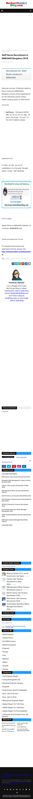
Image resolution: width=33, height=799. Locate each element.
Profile (29, 775)
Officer (5, 662)
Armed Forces (8, 638)
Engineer (6, 648)
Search (13, 775)
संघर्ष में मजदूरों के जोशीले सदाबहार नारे (22, 724)
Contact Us (18, 775)
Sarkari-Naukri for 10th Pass (13, 708)
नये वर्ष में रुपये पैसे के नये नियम (8, 723)
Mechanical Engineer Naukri (13, 701)
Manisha (5, 62)
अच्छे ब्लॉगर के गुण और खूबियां (8, 729)
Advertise (24, 775)
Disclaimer (14, 774)
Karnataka (23, 258)
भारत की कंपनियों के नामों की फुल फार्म (8, 726)
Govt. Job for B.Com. (11, 694)
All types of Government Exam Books (15, 626)
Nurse (8, 259)
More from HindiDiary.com (8, 731)
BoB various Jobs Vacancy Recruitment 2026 (16, 477)
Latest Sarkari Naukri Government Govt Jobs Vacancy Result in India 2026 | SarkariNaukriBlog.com (16, 796)
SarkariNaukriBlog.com (19, 293)
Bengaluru (7, 258)
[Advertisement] (16, 30)
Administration (8, 634)
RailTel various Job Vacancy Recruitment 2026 (16, 496)
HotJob (13, 258)
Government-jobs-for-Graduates (15, 690)
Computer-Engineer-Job (11, 680)
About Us (8, 774)
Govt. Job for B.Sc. (10, 697)
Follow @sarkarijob (21, 457)
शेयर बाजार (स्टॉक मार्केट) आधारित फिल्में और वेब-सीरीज (23, 730)
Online (7, 50)
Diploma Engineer (9, 645)
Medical (3, 259)
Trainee (5, 669)
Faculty (5, 652)
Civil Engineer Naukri (10, 676)
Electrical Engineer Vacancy (13, 683)
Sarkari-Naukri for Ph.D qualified (15, 711)
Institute (18, 258)
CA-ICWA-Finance (9, 641)
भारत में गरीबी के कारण (21, 727)
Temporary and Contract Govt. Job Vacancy (15, 715)
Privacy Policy (22, 774)
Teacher (5, 666)
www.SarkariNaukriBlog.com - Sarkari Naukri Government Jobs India (16, 783)
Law (4, 655)
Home (3, 50)
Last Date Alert (9, 627)
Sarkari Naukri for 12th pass (13, 704)
